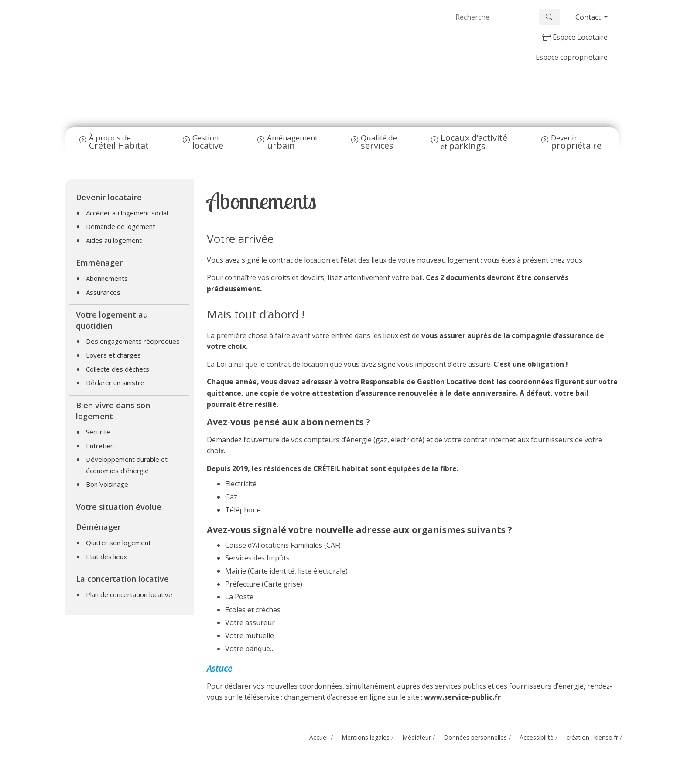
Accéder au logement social (127, 212)
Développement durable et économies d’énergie (127, 465)
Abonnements (107, 278)
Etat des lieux (106, 556)
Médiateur (416, 737)
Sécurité (98, 431)
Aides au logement (114, 240)
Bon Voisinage (107, 484)
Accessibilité (537, 737)
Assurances (103, 292)
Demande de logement (120, 226)
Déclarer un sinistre (115, 382)
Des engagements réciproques (133, 341)
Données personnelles (475, 737)
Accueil (319, 737)
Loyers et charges (113, 355)
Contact (588, 17)
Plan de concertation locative (129, 594)
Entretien (100, 445)
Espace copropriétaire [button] (572, 57)
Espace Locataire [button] (575, 37)
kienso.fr (606, 737)
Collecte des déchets (117, 369)
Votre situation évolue (118, 507)
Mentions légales (366, 737)
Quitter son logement (118, 542)
